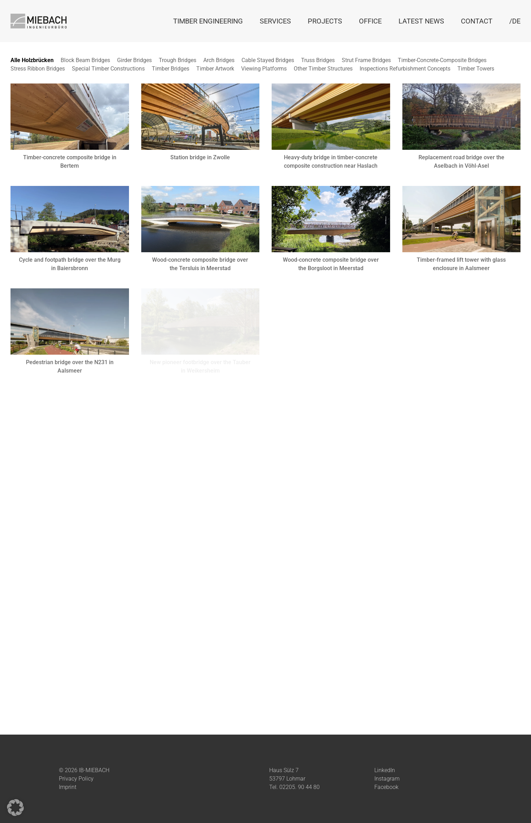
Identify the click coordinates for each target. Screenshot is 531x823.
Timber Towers (475, 68)
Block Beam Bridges (85, 60)
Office (370, 21)
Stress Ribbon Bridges (38, 68)
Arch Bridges (218, 60)
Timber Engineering (208, 21)
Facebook (386, 787)
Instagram (387, 778)
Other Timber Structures (323, 68)
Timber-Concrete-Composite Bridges (442, 60)
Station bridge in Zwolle (200, 157)
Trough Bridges (177, 60)
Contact (476, 21)
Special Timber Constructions (108, 68)
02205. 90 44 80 (299, 787)
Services (275, 21)
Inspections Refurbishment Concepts (405, 68)
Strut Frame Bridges (366, 60)
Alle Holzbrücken (32, 60)
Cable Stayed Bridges (267, 60)
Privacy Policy (76, 778)
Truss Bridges (318, 60)
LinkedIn (384, 770)
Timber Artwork (215, 68)
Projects (325, 21)
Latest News (421, 21)
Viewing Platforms (264, 68)
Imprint (67, 787)
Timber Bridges (170, 68)
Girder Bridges (134, 60)
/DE (514, 21)
